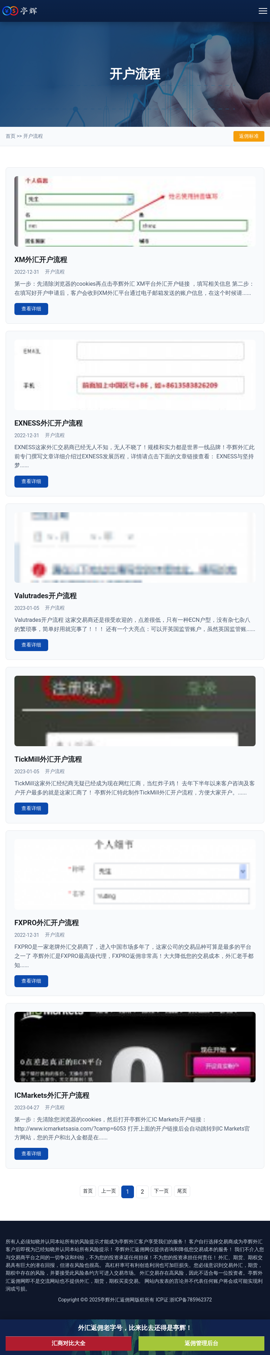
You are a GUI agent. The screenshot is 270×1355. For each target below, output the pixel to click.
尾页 (182, 1191)
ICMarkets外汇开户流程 (51, 1095)
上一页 (108, 1191)
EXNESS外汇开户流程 (48, 423)
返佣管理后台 (201, 1343)
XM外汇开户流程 (40, 259)
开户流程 (33, 136)
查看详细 (31, 308)
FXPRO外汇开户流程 (46, 922)
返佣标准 (249, 136)
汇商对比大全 (68, 1343)
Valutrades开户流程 (45, 596)
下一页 (161, 1191)
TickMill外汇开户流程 (48, 759)
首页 (10, 136)
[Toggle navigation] (263, 11)
